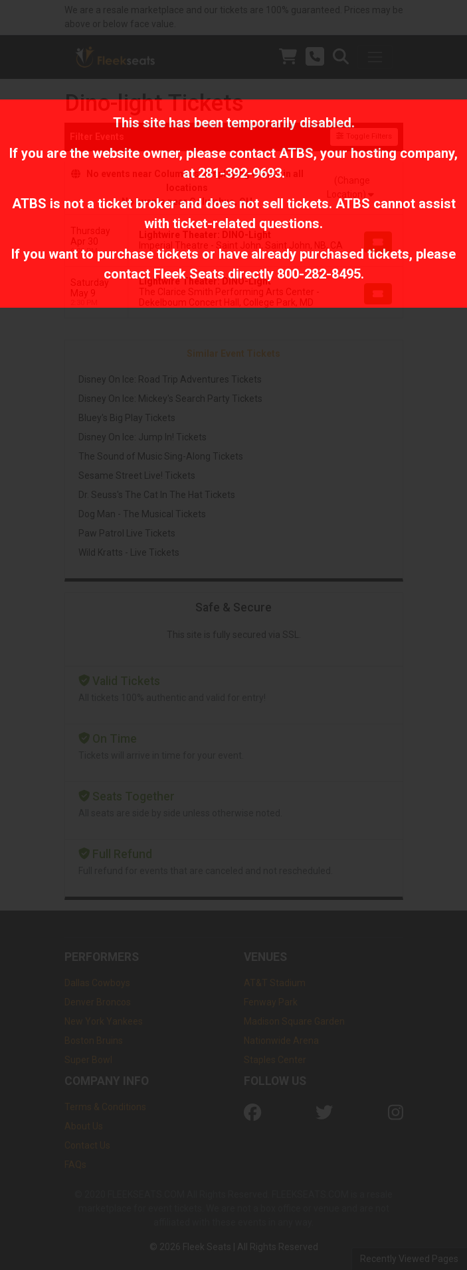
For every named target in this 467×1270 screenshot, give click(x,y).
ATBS (296, 153)
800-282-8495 (319, 274)
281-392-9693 (240, 173)
